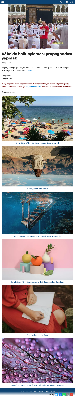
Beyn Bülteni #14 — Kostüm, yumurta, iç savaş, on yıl (37, 143)
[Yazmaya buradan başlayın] (37, 309)
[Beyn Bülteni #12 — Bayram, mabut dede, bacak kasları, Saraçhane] (37, 260)
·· (71, 395)
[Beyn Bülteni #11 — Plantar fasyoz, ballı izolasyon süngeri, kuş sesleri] (37, 361)
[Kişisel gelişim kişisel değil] (37, 166)
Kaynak (29, 70)
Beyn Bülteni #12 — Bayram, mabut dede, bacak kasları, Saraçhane (37, 282)
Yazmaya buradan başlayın (37, 335)
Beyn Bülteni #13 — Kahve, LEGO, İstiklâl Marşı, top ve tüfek (38, 236)
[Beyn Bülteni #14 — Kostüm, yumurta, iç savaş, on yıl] (37, 119)
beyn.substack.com (33, 87)
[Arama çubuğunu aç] (61, 2)
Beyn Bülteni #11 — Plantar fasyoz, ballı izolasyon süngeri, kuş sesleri (37, 385)
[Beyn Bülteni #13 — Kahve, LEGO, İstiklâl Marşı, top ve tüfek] (37, 213)
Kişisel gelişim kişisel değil (37, 189)
